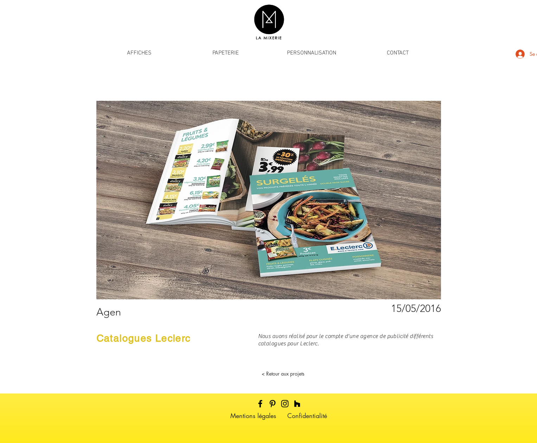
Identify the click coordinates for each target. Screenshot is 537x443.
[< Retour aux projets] (283, 374)
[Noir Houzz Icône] (297, 404)
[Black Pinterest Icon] (272, 404)
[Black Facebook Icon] (260, 404)
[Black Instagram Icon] (285, 404)
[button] (139, 53)
